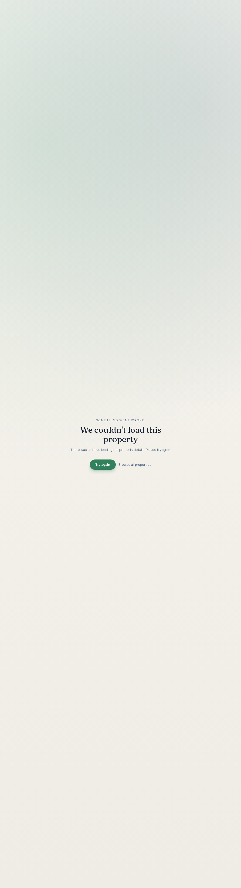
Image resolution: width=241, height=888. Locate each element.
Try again (102, 464)
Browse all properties (135, 464)
